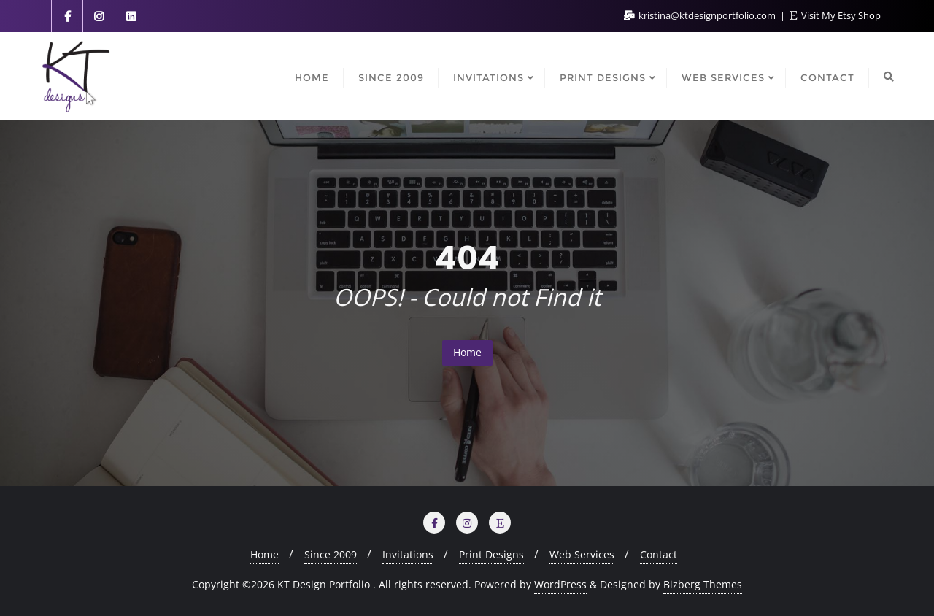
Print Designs (491, 554)
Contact (658, 554)
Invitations (407, 554)
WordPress (560, 584)
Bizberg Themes (702, 584)
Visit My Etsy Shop (835, 15)
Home (467, 352)
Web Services (581, 554)
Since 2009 (330, 554)
